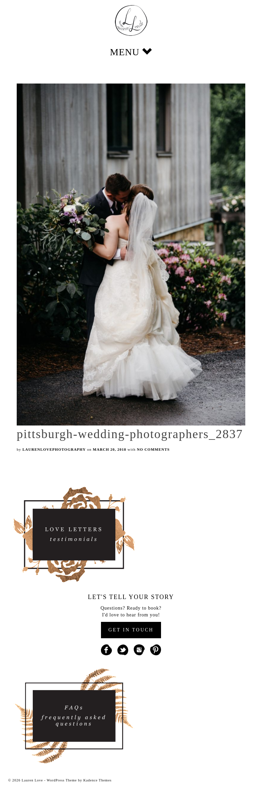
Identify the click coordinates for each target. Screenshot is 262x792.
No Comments (153, 449)
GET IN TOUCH (131, 629)
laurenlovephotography (54, 449)
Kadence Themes (97, 780)
